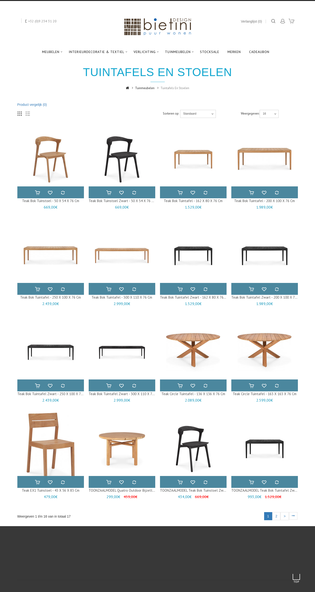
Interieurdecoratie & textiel (96, 52)
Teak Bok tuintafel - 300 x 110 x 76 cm (122, 297)
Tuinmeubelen (178, 52)
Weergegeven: (250, 114)
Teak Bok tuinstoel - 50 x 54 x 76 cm (50, 201)
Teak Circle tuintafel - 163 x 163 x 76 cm (264, 394)
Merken (234, 52)
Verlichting (145, 52)
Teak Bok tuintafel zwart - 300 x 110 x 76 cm (124, 394)
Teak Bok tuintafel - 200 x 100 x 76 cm (264, 201)
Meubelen (50, 52)
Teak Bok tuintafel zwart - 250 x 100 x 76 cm (52, 394)
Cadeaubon (259, 52)
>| (293, 516)
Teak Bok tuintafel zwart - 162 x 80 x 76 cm (194, 297)
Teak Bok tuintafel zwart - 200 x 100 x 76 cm (266, 297)
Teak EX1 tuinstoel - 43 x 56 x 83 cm (50, 490)
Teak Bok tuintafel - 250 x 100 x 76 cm (50, 297)
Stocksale (209, 52)
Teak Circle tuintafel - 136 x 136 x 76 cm (193, 394)
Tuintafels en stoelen (174, 88)
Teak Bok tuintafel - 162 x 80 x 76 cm (193, 201)
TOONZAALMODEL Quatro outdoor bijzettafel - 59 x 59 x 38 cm (138, 490)
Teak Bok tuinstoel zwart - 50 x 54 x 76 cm (122, 201)
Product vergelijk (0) (32, 105)
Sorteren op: (171, 114)
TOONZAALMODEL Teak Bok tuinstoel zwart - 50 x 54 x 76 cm (208, 490)
